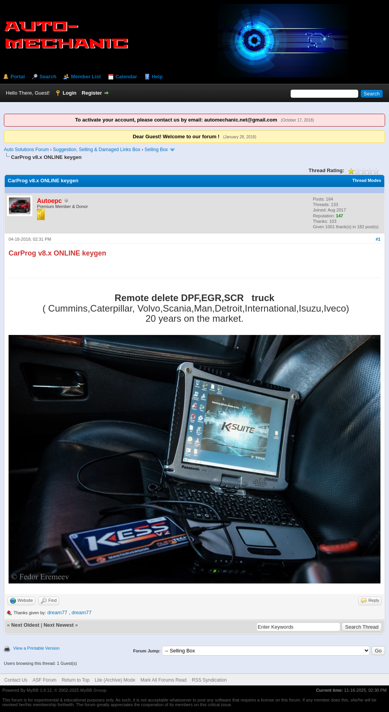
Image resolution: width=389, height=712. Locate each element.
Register (92, 93)
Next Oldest (25, 625)
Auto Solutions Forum (26, 149)
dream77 (57, 612)
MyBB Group (93, 690)
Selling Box (156, 149)
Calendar (126, 76)
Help (157, 76)
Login (69, 93)
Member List (86, 76)
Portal (18, 76)
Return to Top (75, 680)
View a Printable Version (36, 648)
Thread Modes (366, 180)
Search (47, 76)
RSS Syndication (209, 680)
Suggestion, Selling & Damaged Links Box (96, 149)
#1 (378, 239)
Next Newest (59, 625)
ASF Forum (44, 680)
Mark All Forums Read (163, 680)
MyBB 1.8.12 (39, 690)
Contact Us (15, 680)
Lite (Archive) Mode (115, 680)
